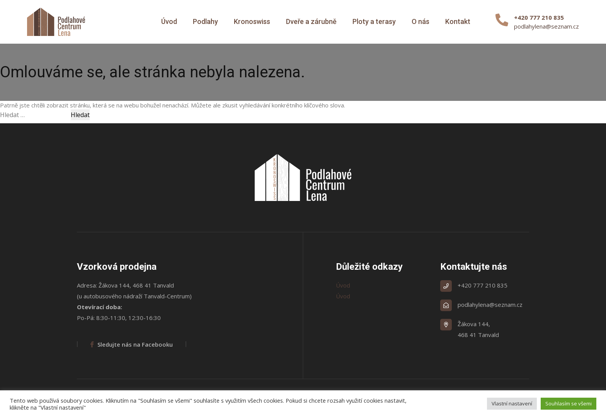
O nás (420, 21)
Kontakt (457, 21)
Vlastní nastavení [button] (512, 403)
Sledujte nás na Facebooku (131, 344)
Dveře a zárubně (311, 21)
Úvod (169, 21)
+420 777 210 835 (482, 285)
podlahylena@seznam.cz (546, 26)
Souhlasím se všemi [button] (568, 403)
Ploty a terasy (374, 21)
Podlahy (205, 21)
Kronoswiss (252, 21)
